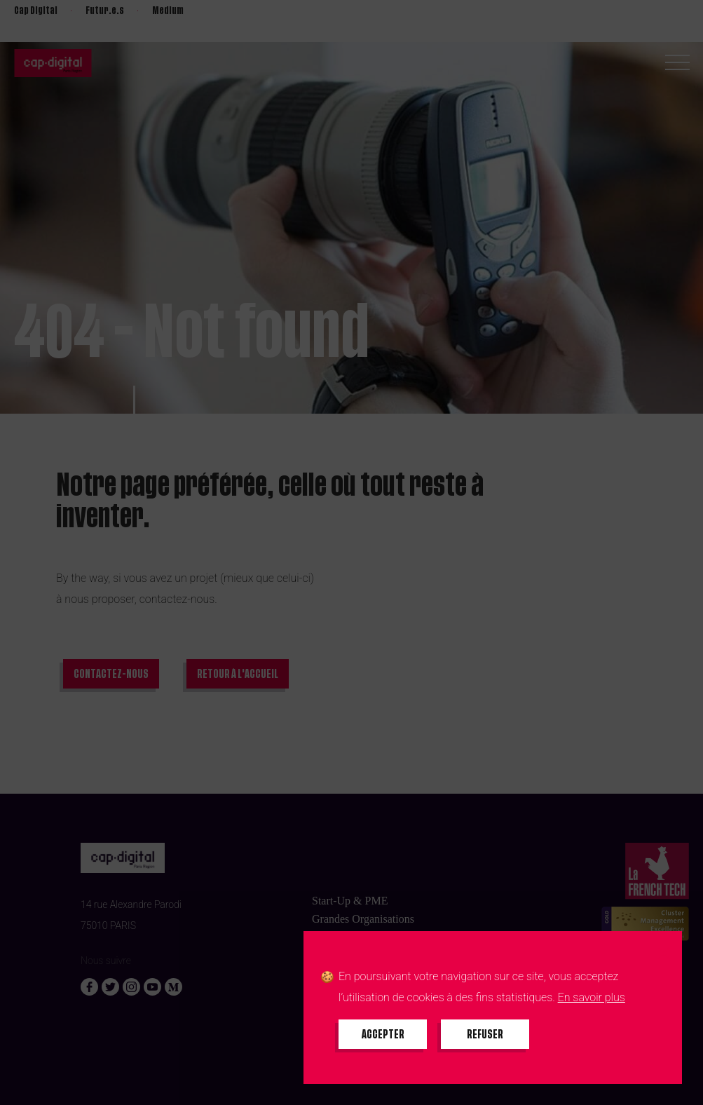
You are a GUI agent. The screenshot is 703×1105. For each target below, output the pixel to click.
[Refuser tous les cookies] (485, 1034)
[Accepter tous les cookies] (383, 1034)
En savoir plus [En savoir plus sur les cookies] (591, 997)
